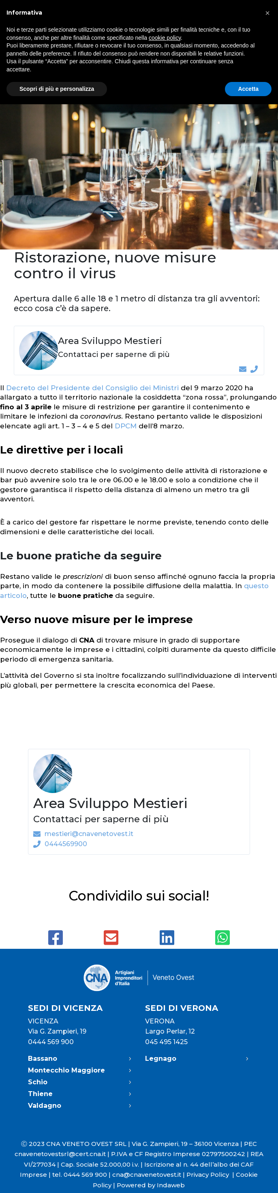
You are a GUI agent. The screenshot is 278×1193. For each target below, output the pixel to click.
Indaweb (171, 1185)
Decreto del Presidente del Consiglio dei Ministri (92, 388)
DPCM (126, 426)
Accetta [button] (248, 89)
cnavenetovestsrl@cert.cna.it (60, 1154)
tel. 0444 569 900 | (82, 1174)
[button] (267, 12)
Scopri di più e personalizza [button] (56, 89)
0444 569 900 (51, 1042)
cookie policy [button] (165, 37)
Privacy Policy (211, 1174)
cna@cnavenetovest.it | (149, 1174)
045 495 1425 (166, 1042)
